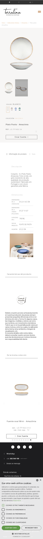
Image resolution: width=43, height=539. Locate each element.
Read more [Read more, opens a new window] (17, 500)
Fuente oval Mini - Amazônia (21, 421)
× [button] (40, 480)
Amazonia (19, 118)
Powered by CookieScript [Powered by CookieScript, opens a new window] (21, 536)
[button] (9, 2)
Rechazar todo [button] (31, 528)
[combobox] (37, 480)
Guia (32, 154)
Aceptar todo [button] (11, 528)
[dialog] (21, 508)
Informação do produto (17, 154)
